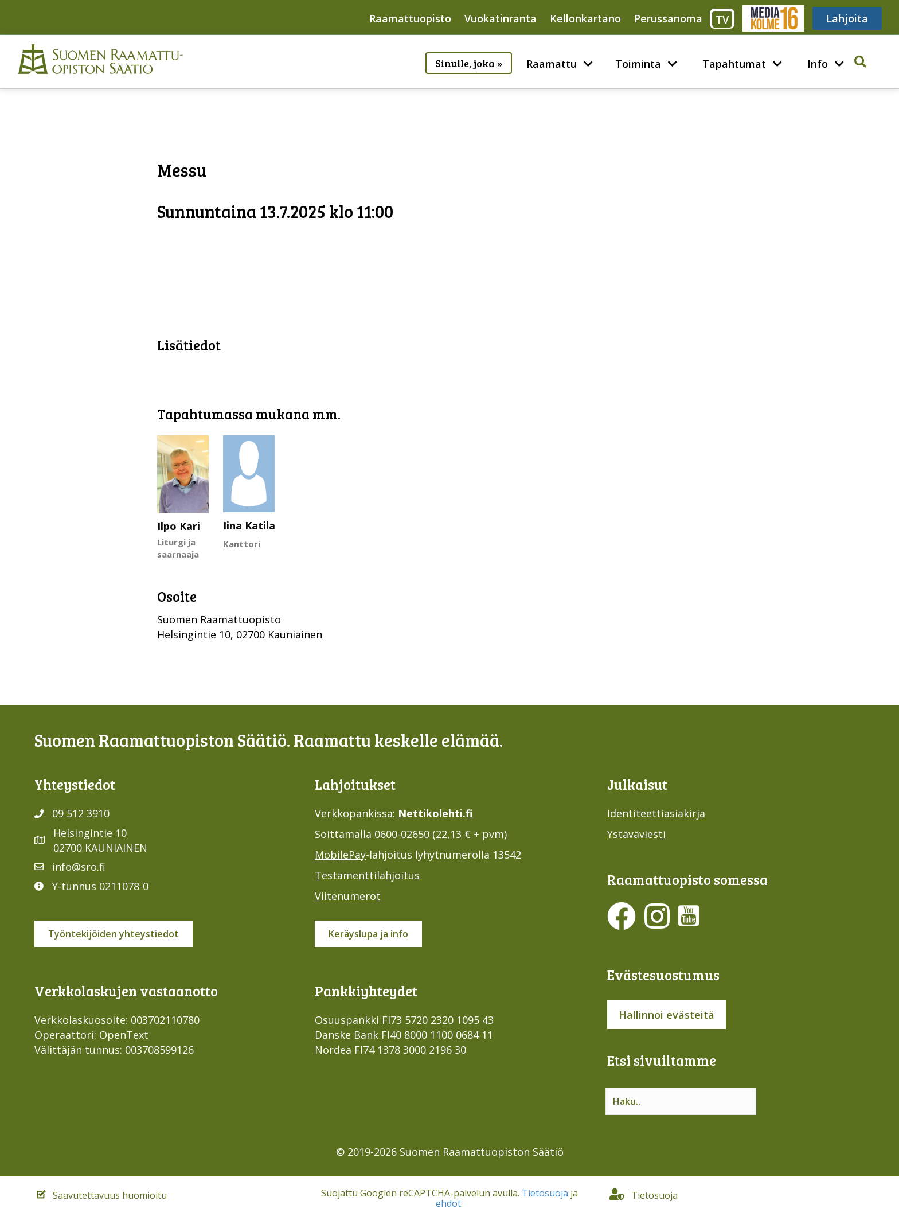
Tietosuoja (545, 1193)
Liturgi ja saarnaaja (178, 548)
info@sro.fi (78, 867)
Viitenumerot (348, 896)
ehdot (448, 1203)
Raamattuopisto (410, 18)
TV (722, 19)
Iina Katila (249, 525)
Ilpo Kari (178, 526)
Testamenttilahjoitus (367, 875)
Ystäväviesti (636, 834)
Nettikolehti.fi (435, 813)
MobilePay (340, 855)
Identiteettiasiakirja (656, 813)
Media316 (772, 18)
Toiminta (638, 64)
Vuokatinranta (500, 18)
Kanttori (241, 543)
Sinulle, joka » (468, 63)
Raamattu (551, 64)
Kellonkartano (585, 18)
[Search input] (680, 1101)
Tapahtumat (734, 64)
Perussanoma (668, 18)
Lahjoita (847, 18)
